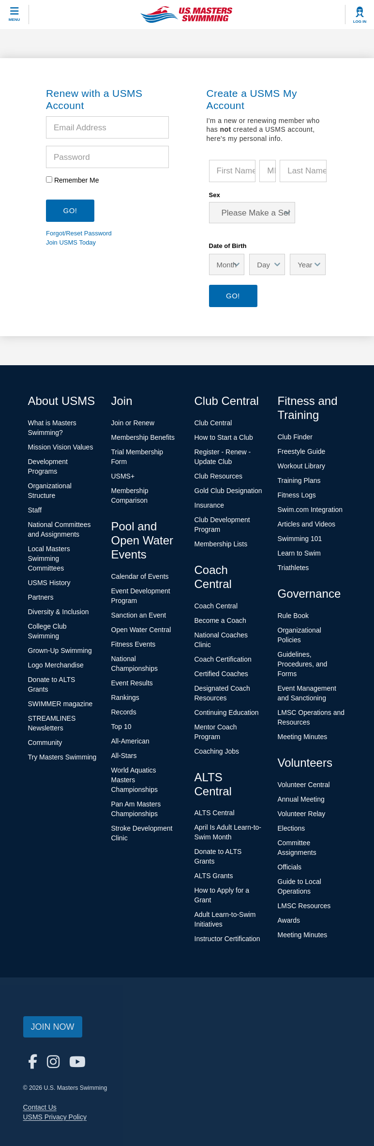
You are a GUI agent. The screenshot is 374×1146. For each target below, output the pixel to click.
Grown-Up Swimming (60, 650)
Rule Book (293, 615)
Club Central (213, 423)
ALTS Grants (213, 876)
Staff (35, 510)
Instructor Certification (227, 939)
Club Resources (218, 476)
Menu (14, 19)
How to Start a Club (223, 437)
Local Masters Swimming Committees (49, 558)
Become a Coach (220, 620)
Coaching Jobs (216, 751)
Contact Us (40, 1107)
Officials (290, 867)
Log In (360, 21)
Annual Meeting (301, 799)
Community (45, 742)
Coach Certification (223, 659)
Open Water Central (141, 630)
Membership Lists (221, 544)
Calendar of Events (140, 576)
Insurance (209, 505)
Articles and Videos (307, 524)
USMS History (49, 583)
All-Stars (124, 755)
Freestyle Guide (302, 451)
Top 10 (121, 726)
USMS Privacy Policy (55, 1117)
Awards (289, 920)
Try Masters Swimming (62, 757)
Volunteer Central (304, 785)
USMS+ (123, 476)
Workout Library (302, 466)
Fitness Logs (297, 495)
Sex (214, 195)
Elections (291, 828)
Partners (41, 597)
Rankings (125, 697)
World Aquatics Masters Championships (134, 779)
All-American (130, 741)
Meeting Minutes (303, 737)
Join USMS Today (71, 242)
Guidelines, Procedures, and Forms (303, 664)
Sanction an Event (138, 615)
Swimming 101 (300, 538)
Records (123, 712)
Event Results (132, 683)
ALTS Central (214, 813)
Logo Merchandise (56, 665)
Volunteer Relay (302, 814)
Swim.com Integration (310, 509)
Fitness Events (133, 644)
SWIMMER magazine (60, 704)
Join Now (53, 1027)
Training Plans (299, 480)
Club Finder (295, 437)
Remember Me (76, 180)
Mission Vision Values (60, 447)
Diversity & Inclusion (58, 612)
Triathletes (293, 568)
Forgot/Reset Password (79, 233)
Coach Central (216, 606)
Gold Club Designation (228, 491)
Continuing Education (226, 712)
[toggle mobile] (14, 14)
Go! (233, 296)
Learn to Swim (299, 553)
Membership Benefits (143, 437)
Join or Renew (133, 423)
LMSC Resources (304, 906)
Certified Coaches (221, 674)
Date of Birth (228, 245)
